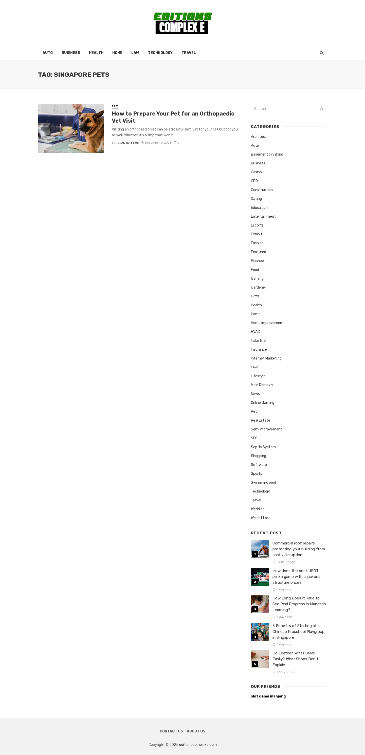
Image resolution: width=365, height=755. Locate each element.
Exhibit (256, 234)
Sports (256, 473)
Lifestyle (258, 376)
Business (71, 53)
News (255, 394)
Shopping (258, 456)
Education (259, 207)
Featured (258, 252)
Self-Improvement (266, 429)
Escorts (257, 225)
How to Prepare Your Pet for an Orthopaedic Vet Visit (173, 117)
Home (117, 53)
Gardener (258, 287)
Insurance (259, 349)
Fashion (257, 243)
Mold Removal (262, 385)
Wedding (258, 509)
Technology (160, 53)
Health (96, 53)
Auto (48, 53)
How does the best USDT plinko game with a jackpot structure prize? (296, 577)
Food (255, 270)
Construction (262, 190)
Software (259, 465)
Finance (257, 261)
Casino (256, 172)
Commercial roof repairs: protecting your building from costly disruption (298, 549)
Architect (259, 137)
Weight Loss (260, 518)
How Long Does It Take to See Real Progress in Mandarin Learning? (299, 604)
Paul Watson (127, 142)
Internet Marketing (266, 358)
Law (135, 53)
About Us (196, 731)
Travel (188, 53)
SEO (254, 438)
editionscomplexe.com (198, 745)
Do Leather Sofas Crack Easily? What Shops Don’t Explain (295, 659)
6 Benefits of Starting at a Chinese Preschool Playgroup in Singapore (298, 632)
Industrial (258, 340)
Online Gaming (262, 403)
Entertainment (263, 216)
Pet (115, 106)
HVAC (255, 332)
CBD (254, 181)
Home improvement (267, 323)
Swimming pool (263, 482)
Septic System (263, 447)
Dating (256, 199)
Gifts (255, 296)
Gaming (257, 278)
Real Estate (260, 420)
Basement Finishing (267, 154)
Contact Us (171, 731)
